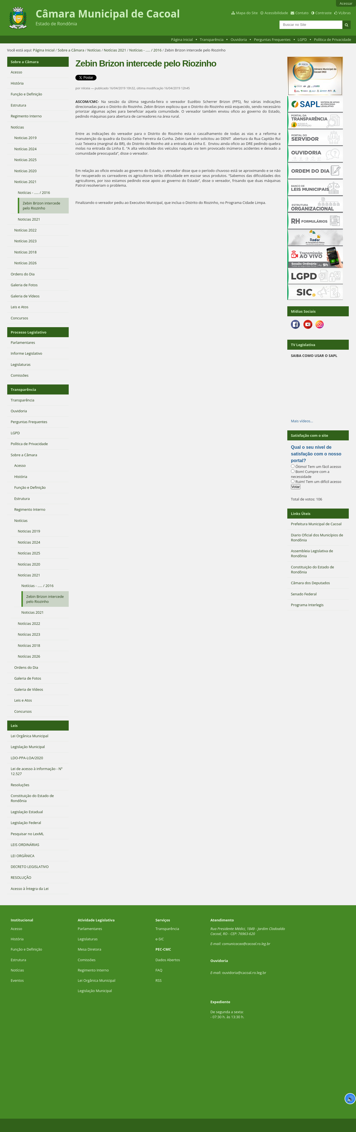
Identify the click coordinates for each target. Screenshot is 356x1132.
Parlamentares (90, 928)
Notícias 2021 (115, 50)
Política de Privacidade (332, 39)
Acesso (16, 928)
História (17, 938)
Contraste (323, 12)
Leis (14, 725)
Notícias (94, 50)
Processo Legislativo (28, 332)
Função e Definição (26, 949)
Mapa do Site (247, 12)
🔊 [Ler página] (350, 1098)
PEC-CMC (163, 949)
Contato (302, 12)
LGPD (302, 39)
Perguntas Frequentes (272, 39)
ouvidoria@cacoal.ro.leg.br (244, 972)
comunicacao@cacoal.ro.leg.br (246, 943)
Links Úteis (300, 513)
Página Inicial (182, 39)
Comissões (86, 959)
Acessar (346, 3)
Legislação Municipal (95, 990)
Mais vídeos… (302, 420)
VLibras (344, 12)
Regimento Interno (93, 970)
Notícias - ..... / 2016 (145, 50)
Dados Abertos (167, 959)
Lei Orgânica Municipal (96, 980)
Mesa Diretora (89, 949)
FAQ (158, 970)
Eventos (17, 980)
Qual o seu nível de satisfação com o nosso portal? (316, 454)
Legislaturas (87, 938)
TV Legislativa (303, 344)
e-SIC (159, 938)
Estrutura (18, 959)
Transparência (212, 39)
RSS (158, 980)
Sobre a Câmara (71, 50)
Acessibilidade (276, 12)
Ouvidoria (239, 39)
